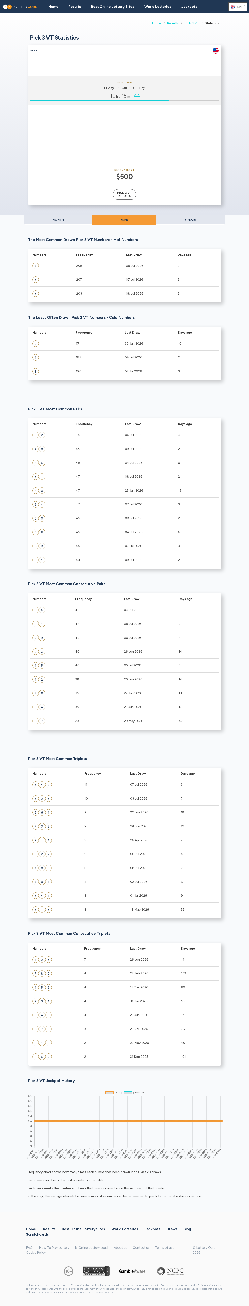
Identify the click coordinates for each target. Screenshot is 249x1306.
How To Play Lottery (54, 1248)
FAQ (29, 1248)
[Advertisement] (124, 137)
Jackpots (189, 6)
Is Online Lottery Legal (91, 1248)
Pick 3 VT (192, 23)
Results (173, 23)
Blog (187, 1229)
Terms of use (164, 1248)
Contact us (141, 1248)
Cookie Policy (36, 1252)
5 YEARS (191, 220)
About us (120, 1248)
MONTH (58, 220)
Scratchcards (37, 1234)
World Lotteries (157, 6)
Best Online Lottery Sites (112, 6)
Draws (172, 1229)
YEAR (124, 220)
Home (156, 23)
